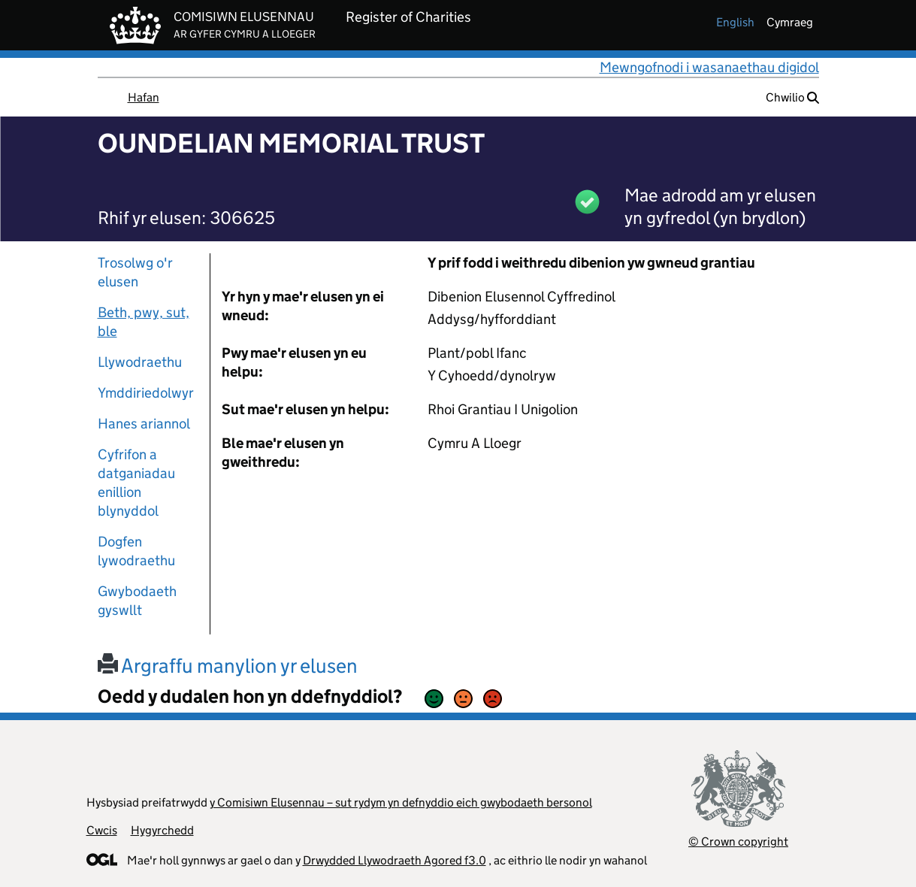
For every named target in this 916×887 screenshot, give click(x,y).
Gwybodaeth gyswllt (137, 601)
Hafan (143, 97)
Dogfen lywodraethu (136, 551)
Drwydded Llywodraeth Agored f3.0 (394, 860)
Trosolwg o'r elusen (135, 272)
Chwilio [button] (792, 97)
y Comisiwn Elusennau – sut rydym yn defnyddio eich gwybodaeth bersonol (401, 802)
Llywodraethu (140, 362)
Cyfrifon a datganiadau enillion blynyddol (136, 482)
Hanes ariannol (144, 423)
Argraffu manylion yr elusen (228, 665)
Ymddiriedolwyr (146, 392)
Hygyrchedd (162, 830)
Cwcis (101, 830)
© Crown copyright (738, 841)
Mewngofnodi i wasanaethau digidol (709, 67)
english (735, 22)
